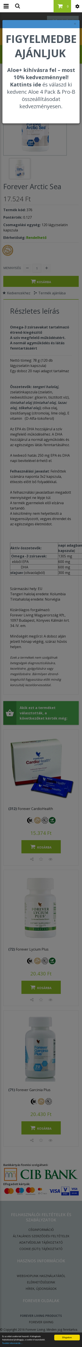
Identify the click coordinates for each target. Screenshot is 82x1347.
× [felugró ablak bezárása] (75, 24)
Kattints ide (25, 84)
